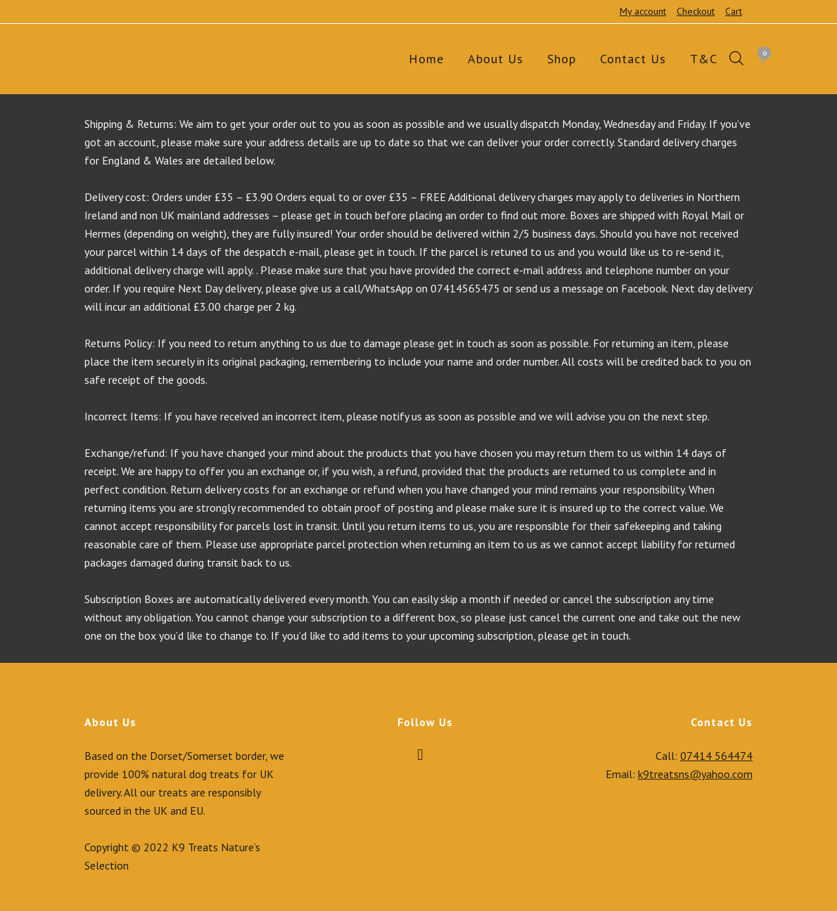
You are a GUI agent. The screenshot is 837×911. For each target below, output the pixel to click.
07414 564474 (716, 756)
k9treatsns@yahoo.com (695, 774)
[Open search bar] (736, 59)
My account (643, 11)
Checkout (696, 11)
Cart (733, 11)
